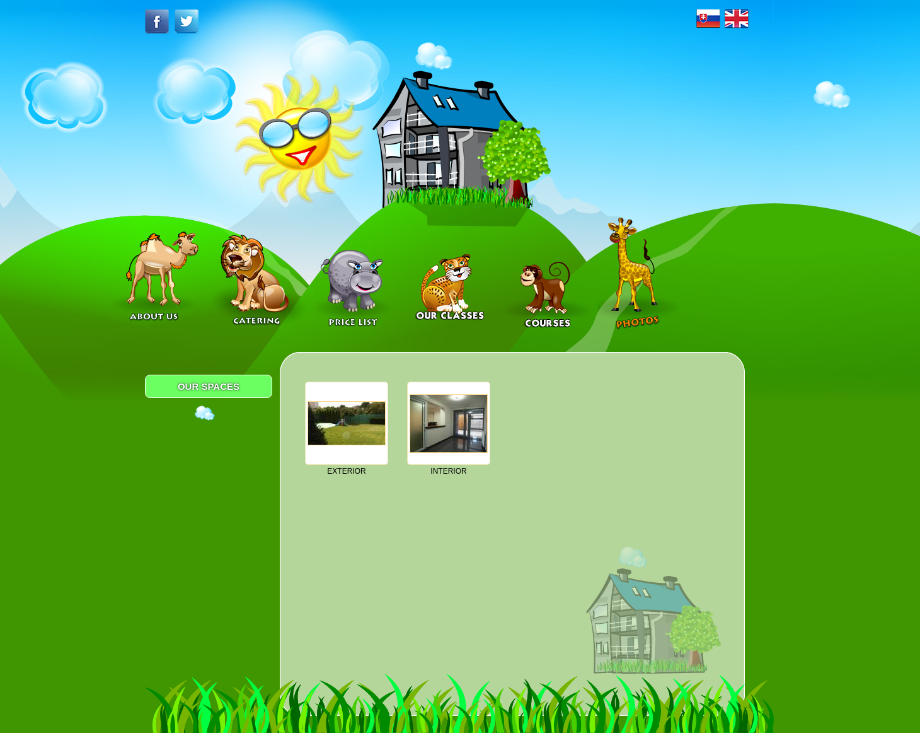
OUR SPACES (208, 386)
